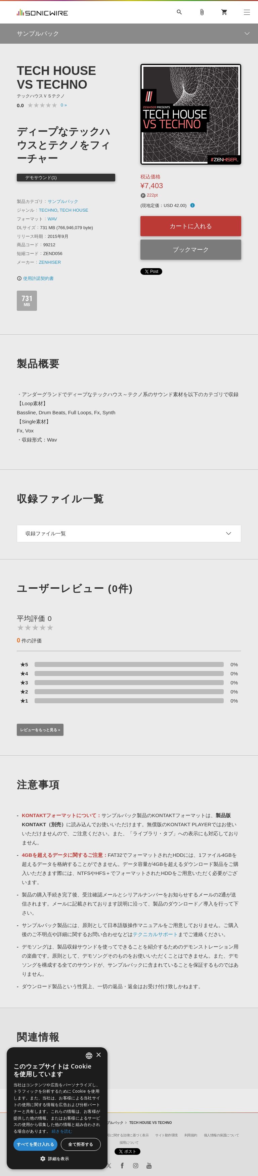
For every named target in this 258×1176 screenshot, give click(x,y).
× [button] (98, 1055)
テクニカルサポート (155, 934)
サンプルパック (63, 201)
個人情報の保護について (221, 1135)
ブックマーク (191, 249)
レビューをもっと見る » (40, 730)
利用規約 (190, 1135)
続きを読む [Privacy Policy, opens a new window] (62, 1131)
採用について (129, 1142)
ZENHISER (50, 262)
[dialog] (57, 1108)
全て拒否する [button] (80, 1144)
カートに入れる (191, 226)
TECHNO (48, 210)
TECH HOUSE (74, 210)
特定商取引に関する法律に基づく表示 (121, 1135)
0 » (64, 105)
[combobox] (89, 1055)
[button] (57, 1159)
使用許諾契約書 (35, 278)
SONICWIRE (42, 12)
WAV (52, 218)
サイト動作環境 (166, 1135)
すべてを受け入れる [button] (35, 1144)
